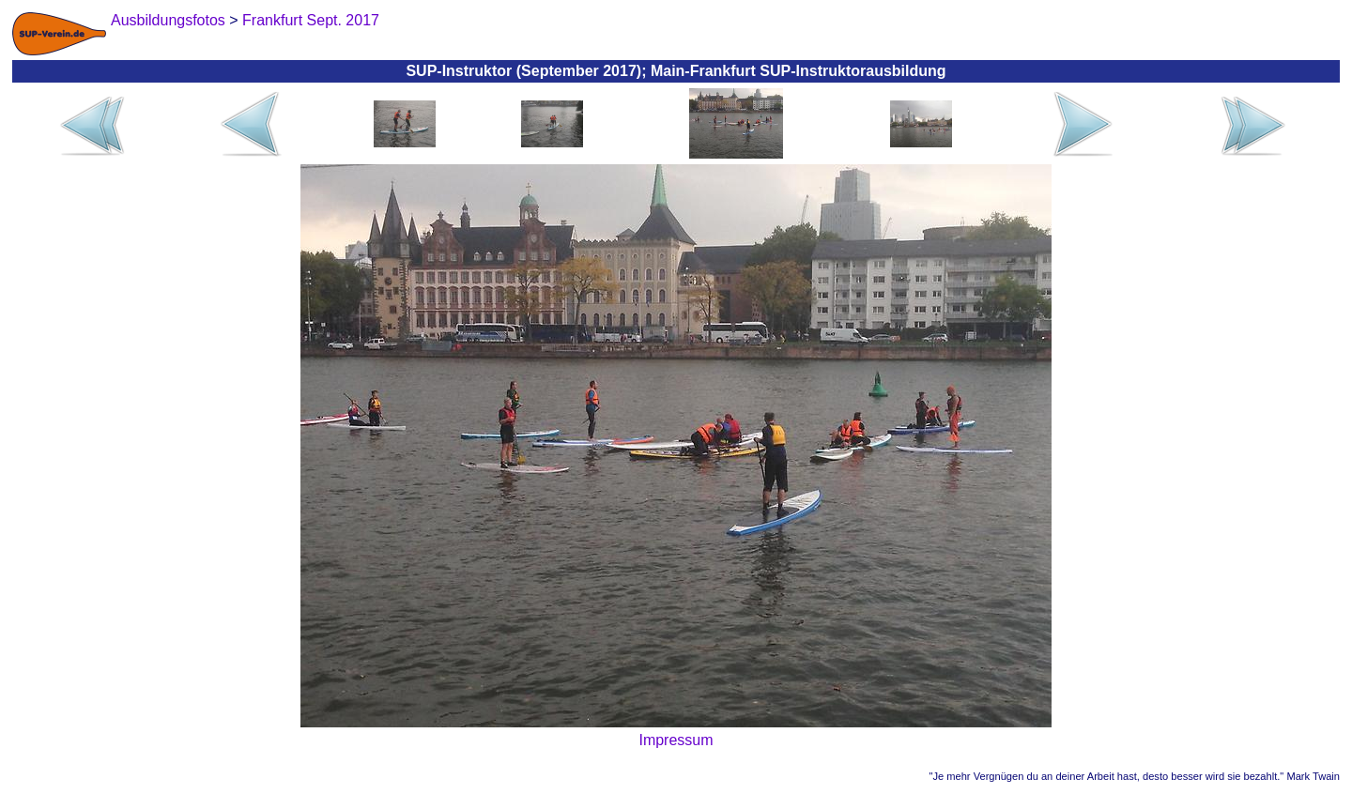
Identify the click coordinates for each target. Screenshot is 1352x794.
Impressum (675, 740)
